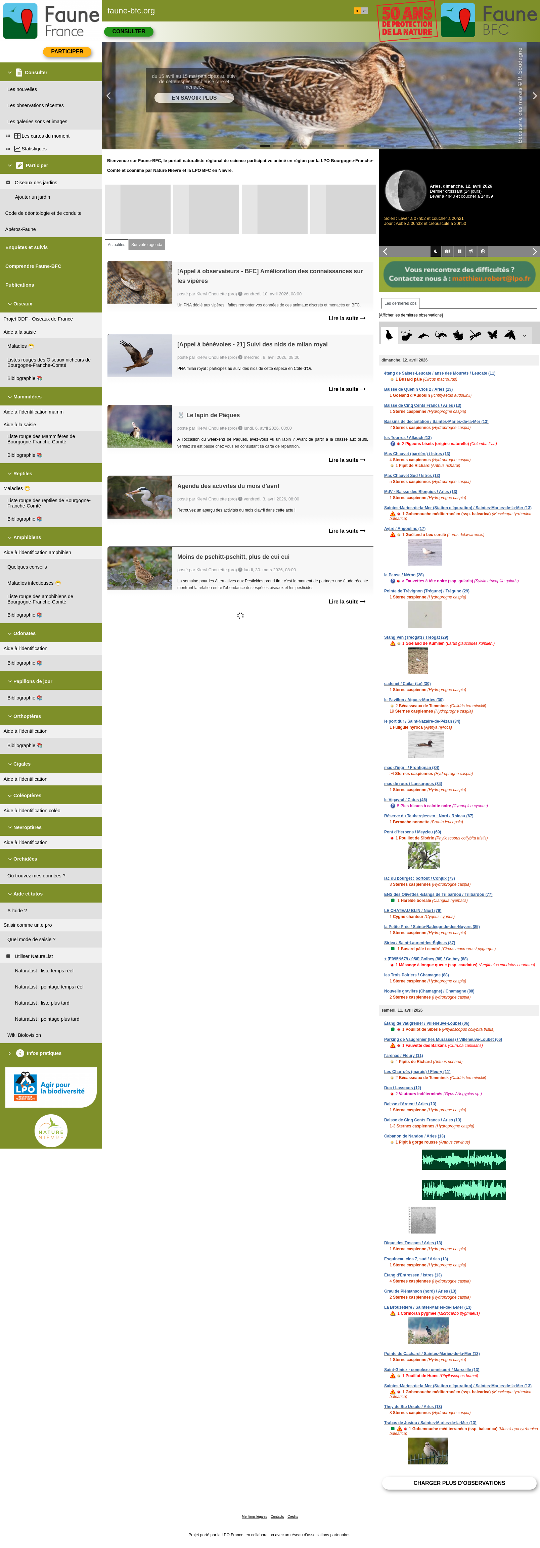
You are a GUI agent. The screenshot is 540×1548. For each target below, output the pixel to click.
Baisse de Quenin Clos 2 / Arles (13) (418, 389)
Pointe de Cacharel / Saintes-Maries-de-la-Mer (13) (432, 1353)
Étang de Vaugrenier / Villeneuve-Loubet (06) (426, 1023)
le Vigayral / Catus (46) (405, 799)
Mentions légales (254, 1516)
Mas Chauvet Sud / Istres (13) (412, 475)
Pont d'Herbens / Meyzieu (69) (412, 832)
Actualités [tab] (116, 244)
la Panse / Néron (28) (404, 575)
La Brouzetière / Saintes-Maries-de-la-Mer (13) (427, 1307)
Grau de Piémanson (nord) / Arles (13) (420, 1291)
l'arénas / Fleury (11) (403, 1055)
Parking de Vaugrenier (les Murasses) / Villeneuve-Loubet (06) (443, 1039)
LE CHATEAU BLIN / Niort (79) (412, 910)
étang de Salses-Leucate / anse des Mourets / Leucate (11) (439, 373)
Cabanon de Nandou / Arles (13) (414, 1136)
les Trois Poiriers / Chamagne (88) (416, 975)
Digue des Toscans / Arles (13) (413, 1243)
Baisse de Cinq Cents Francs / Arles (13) (422, 405)
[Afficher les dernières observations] (411, 315)
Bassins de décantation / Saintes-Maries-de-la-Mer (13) (436, 421)
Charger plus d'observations (459, 1483)
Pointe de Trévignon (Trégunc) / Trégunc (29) (426, 591)
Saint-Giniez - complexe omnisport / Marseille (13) (431, 1369)
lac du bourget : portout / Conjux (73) (419, 878)
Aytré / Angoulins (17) (404, 528)
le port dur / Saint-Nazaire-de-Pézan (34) (422, 721)
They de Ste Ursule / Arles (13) (413, 1406)
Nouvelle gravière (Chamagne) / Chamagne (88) (429, 991)
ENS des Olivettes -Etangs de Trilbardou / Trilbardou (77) (438, 894)
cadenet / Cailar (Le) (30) (407, 683)
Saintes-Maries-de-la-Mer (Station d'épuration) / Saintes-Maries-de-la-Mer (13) (458, 507)
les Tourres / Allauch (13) (408, 437)
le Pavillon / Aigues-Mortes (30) (414, 699)
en (364, 10)
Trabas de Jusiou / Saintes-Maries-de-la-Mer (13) (430, 1422)
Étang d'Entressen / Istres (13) (413, 1275)
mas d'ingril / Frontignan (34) (411, 767)
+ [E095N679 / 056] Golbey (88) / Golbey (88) (426, 959)
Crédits (292, 1516)
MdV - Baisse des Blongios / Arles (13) (420, 491)
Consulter (128, 31)
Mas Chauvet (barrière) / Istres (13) (417, 453)
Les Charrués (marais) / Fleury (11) (417, 1071)
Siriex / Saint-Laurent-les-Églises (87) (419, 942)
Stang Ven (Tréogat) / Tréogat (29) (416, 637)
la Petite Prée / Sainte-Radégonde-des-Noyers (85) (432, 926)
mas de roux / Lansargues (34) (413, 783)
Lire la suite (347, 318)
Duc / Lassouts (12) (402, 1087)
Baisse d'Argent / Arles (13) (410, 1104)
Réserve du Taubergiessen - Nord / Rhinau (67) (429, 816)
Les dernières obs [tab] (400, 303)
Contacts (277, 1516)
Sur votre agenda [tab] (146, 244)
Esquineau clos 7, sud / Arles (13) (416, 1259)
